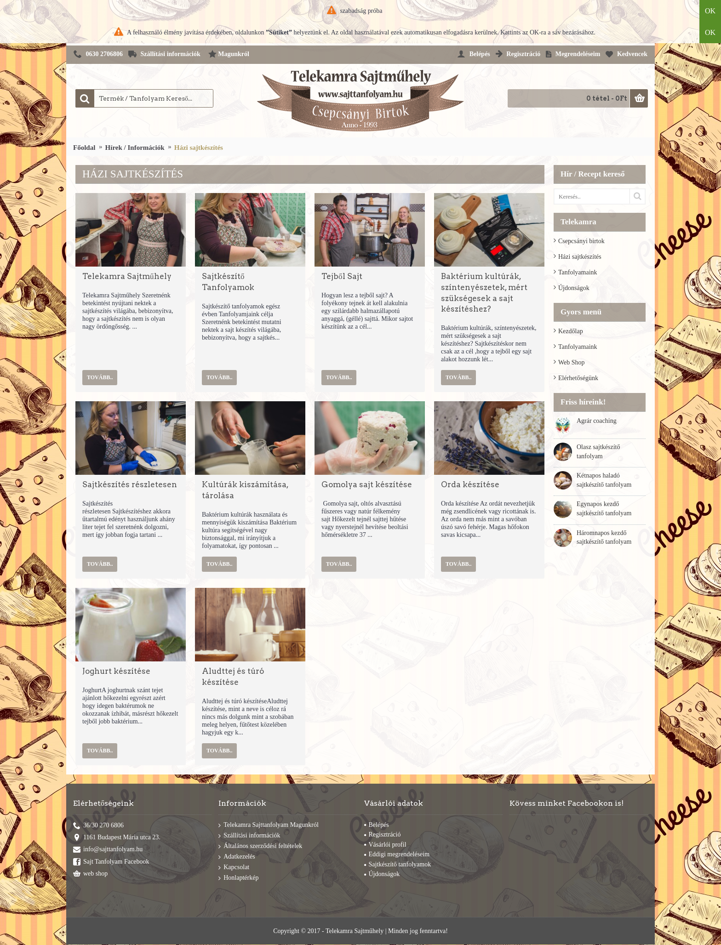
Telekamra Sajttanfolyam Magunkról (268, 825)
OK (710, 11)
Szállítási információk (249, 836)
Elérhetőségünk (578, 378)
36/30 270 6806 (98, 826)
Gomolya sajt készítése (366, 484)
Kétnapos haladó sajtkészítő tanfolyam (604, 480)
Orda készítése (470, 484)
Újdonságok (573, 288)
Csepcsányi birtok (581, 241)
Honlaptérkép (238, 878)
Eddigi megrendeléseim (397, 854)
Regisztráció (382, 834)
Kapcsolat (233, 867)
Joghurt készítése (116, 671)
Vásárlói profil (385, 844)
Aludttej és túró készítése (233, 676)
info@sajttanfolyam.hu (108, 850)
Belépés (376, 824)
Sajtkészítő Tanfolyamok (228, 282)
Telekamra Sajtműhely (127, 276)
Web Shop (571, 362)
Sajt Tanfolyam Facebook (111, 862)
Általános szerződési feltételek (260, 846)
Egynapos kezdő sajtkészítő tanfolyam (604, 509)
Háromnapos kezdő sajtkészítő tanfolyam (604, 537)
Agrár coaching (597, 420)
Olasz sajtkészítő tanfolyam (598, 452)
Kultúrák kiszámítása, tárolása (245, 490)
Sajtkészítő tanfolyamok (397, 864)
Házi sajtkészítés (579, 256)
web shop (90, 875)
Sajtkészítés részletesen (129, 484)
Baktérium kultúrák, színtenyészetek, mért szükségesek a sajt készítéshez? (484, 292)
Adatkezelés (236, 857)
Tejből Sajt (341, 276)
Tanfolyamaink (577, 272)
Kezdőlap (570, 331)
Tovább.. (100, 377)
